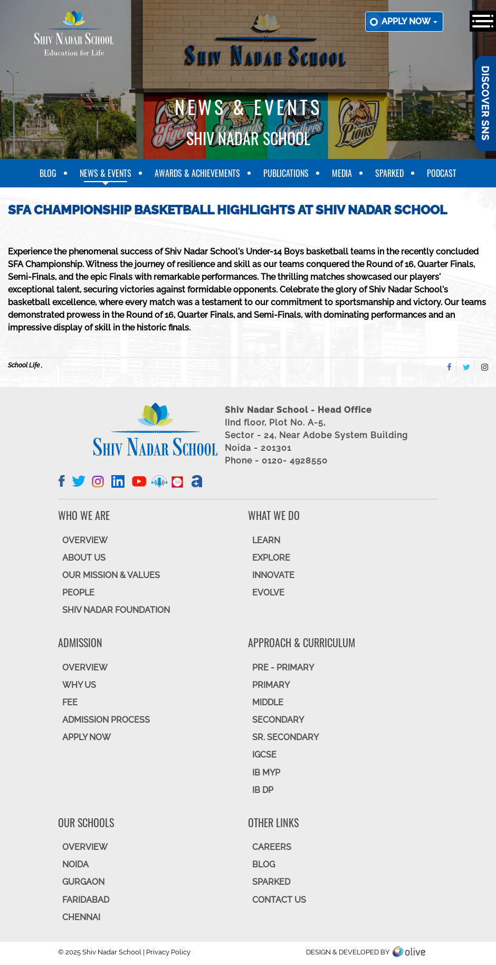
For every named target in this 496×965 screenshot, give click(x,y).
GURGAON (83, 882)
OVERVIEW (85, 540)
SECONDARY (278, 720)
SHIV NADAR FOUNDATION (116, 610)
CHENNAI (81, 917)
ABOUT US (84, 558)
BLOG (263, 864)
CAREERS (271, 847)
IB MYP (266, 773)
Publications (286, 173)
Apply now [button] (409, 21)
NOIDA (75, 864)
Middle (267, 702)
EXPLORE (271, 558)
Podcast (441, 173)
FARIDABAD (85, 900)
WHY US (79, 685)
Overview (85, 847)
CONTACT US (279, 900)
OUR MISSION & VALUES (111, 575)
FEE (70, 702)
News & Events (105, 173)
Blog (48, 173)
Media (342, 173)
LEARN (266, 540)
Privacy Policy (168, 952)
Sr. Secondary (285, 737)
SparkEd (389, 173)
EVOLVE (268, 593)
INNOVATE (273, 575)
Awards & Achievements (197, 173)
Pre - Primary (283, 668)
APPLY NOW (86, 737)
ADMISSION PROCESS (106, 720)
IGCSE (264, 755)
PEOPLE (78, 593)
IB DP (262, 790)
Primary (271, 685)
